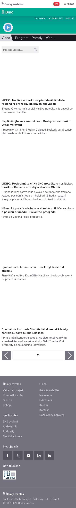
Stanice (7, 400)
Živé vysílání (10, 421)
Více (51, 38)
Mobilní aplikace (12, 436)
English (55, 499)
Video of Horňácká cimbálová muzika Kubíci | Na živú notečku (38, 159)
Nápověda (45, 395)
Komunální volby (13, 395)
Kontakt (44, 410)
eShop (7, 405)
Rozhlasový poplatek (52, 415)
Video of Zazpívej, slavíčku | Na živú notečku (38, 76)
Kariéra (43, 405)
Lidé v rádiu (46, 400)
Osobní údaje (22, 499)
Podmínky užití (41, 499)
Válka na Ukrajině (13, 390)
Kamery (70, 18)
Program (40, 18)
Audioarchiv (56, 18)
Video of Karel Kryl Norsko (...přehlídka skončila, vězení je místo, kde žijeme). (38, 243)
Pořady (37, 38)
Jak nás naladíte (49, 390)
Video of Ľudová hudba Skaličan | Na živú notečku (38, 305)
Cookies (7, 499)
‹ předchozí (6, 355)
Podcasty (8, 431)
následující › (69, 355)
